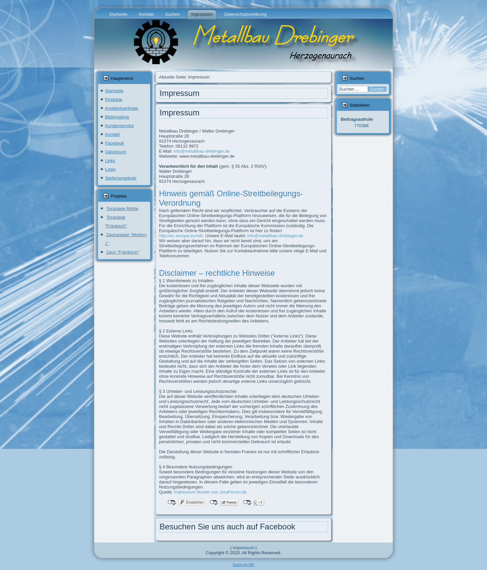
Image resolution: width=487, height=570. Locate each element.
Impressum (202, 14)
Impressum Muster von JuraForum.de (210, 492)
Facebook (114, 143)
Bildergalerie (117, 116)
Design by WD (243, 565)
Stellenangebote (121, 177)
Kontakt (146, 14)
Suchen (172, 14)
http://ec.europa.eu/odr (181, 235)
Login (110, 169)
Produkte (113, 99)
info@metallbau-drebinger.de (202, 151)
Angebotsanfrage (121, 108)
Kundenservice (119, 125)
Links (110, 160)
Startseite (118, 14)
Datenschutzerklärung (245, 14)
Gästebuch (115, 151)
